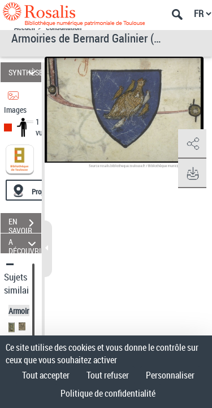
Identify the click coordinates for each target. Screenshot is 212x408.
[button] (192, 144)
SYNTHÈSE (24, 72)
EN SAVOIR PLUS (24, 224)
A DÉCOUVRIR (24, 243)
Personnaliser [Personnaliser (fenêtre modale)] (170, 375)
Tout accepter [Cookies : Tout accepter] (46, 375)
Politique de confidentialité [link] (107, 393)
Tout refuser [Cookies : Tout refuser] (107, 375)
